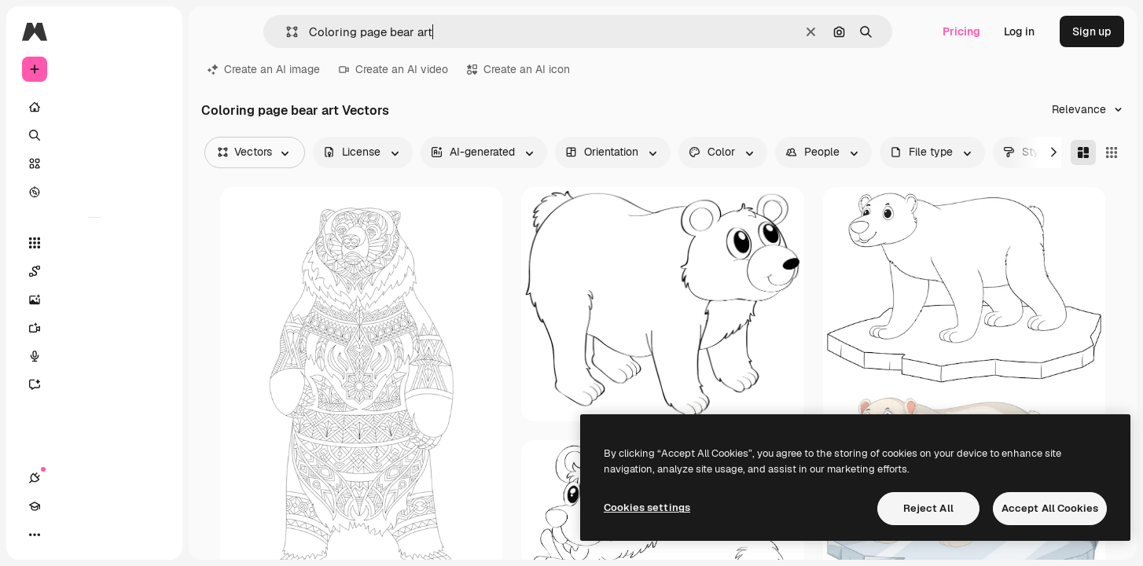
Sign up (1092, 31)
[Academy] (62, 534)
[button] (285, 32)
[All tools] (94, 242)
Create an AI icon (518, 69)
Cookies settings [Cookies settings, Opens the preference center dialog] (647, 507)
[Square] (1111, 152)
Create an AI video (393, 69)
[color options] (722, 152)
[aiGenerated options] (484, 152)
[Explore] (94, 191)
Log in (1019, 31)
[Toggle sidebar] (154, 31)
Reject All (928, 508)
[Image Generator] (94, 299)
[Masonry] (1083, 152)
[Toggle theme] (91, 534)
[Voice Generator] (94, 356)
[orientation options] (613, 152)
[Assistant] (94, 384)
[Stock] (94, 163)
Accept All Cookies (1050, 508)
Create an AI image (264, 69)
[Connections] (34, 534)
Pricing (961, 31)
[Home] (94, 106)
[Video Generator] (94, 327)
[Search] (94, 135)
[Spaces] (94, 271)
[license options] (363, 152)
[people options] (823, 152)
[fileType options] (932, 152)
